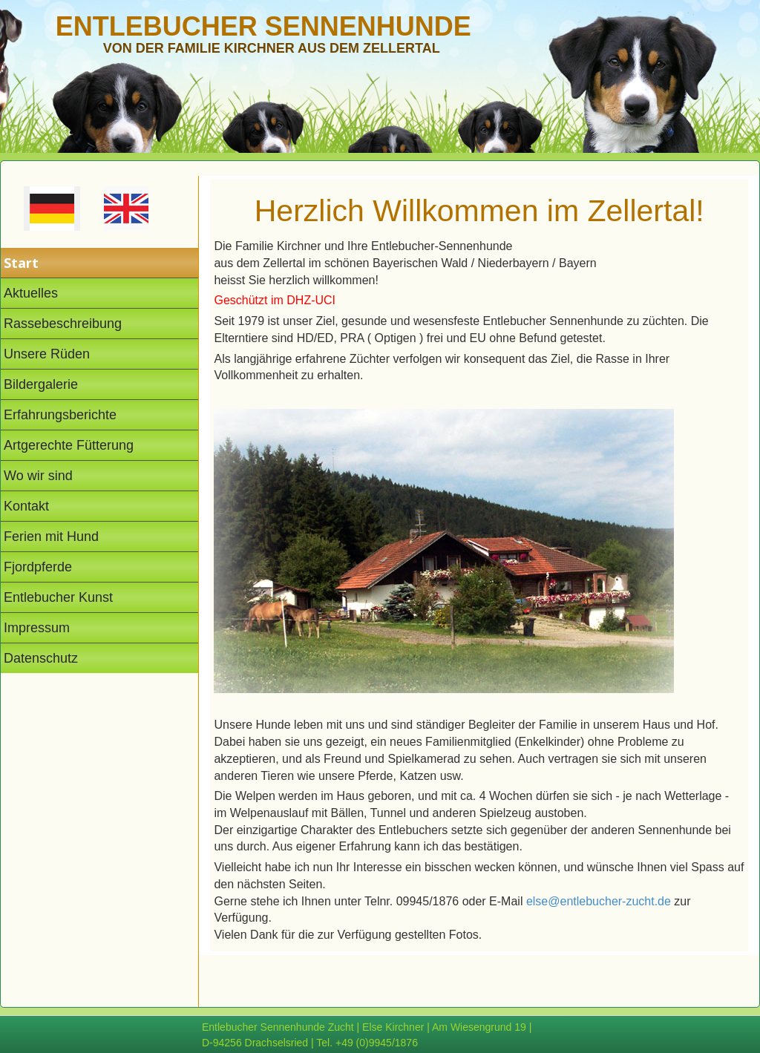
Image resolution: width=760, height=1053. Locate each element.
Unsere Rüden (47, 354)
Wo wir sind (38, 475)
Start (21, 263)
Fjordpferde (38, 567)
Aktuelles (31, 293)
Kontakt (26, 506)
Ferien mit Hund (51, 536)
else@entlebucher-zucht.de (598, 901)
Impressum (37, 627)
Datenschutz (41, 658)
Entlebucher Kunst (58, 597)
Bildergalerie (41, 384)
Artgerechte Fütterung (69, 445)
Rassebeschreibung (63, 323)
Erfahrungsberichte (60, 414)
